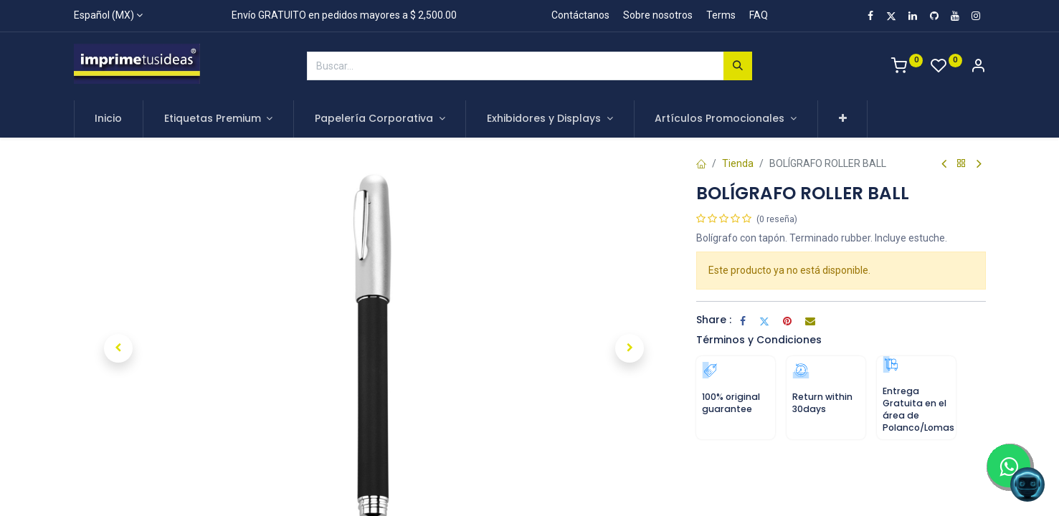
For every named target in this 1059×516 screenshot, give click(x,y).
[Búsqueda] (737, 66)
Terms (721, 15)
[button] (843, 119)
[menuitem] (109, 119)
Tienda (738, 163)
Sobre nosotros (658, 15)
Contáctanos (580, 15)
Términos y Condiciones (759, 340)
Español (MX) (104, 15)
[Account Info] (978, 67)
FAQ (758, 15)
